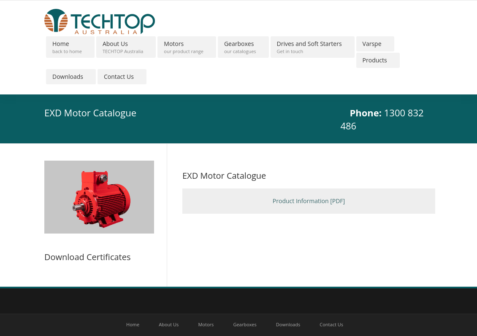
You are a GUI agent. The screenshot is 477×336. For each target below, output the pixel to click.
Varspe (372, 44)
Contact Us (119, 77)
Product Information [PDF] (309, 201)
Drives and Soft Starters (309, 47)
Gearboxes (240, 47)
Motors (183, 47)
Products (375, 60)
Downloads (67, 77)
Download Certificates (87, 257)
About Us (123, 47)
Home (67, 47)
